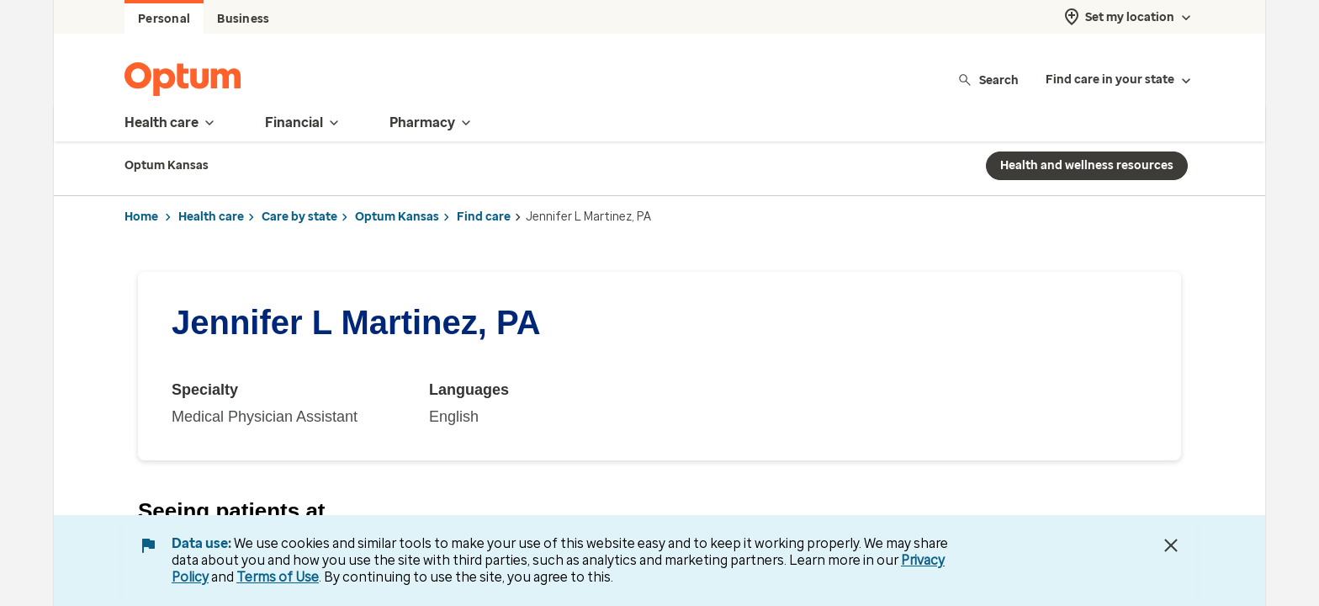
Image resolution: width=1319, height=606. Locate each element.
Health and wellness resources (1086, 165)
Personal (164, 19)
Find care (484, 217)
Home (141, 217)
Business (243, 19)
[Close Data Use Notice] (1171, 545)
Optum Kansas (397, 217)
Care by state (299, 217)
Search (988, 80)
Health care (211, 217)
